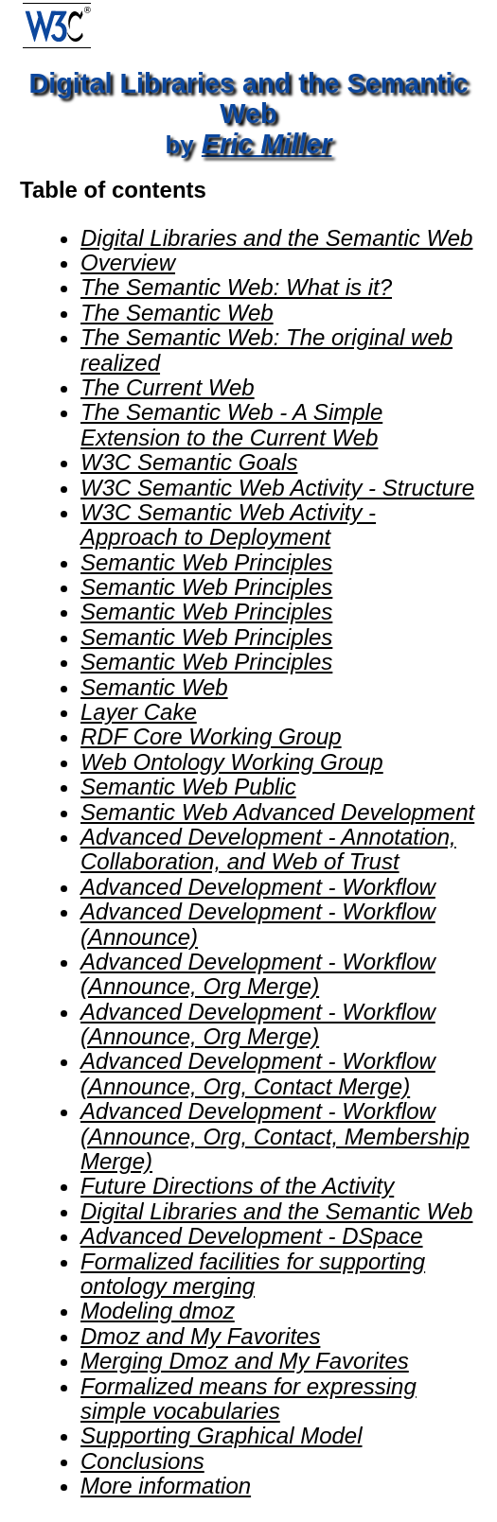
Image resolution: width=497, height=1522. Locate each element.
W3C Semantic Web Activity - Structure (277, 487)
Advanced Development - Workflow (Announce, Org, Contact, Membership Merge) (275, 1136)
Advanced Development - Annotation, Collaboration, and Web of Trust (268, 849)
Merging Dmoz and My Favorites (244, 1360)
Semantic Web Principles (206, 562)
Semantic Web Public (188, 786)
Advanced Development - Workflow (257, 887)
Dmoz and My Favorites (200, 1336)
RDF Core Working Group (211, 736)
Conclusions (142, 1461)
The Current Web (167, 387)
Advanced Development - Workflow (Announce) (257, 924)
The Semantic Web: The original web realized (266, 349)
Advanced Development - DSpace (251, 1236)
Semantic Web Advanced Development (277, 812)
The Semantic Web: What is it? (236, 287)
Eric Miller (267, 144)
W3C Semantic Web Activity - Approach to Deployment (228, 524)
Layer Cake (138, 712)
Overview (127, 262)
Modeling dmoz (157, 1310)
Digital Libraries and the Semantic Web (276, 238)
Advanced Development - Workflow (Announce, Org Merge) (257, 974)
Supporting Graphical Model (221, 1435)
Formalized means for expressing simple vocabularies (248, 1398)
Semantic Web (154, 687)
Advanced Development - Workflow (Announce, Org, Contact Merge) (257, 1073)
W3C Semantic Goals (188, 462)
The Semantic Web (177, 312)
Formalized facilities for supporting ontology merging (252, 1274)
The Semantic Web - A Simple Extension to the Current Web (231, 424)
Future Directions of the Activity (237, 1185)
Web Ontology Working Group (231, 762)
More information (165, 1485)
